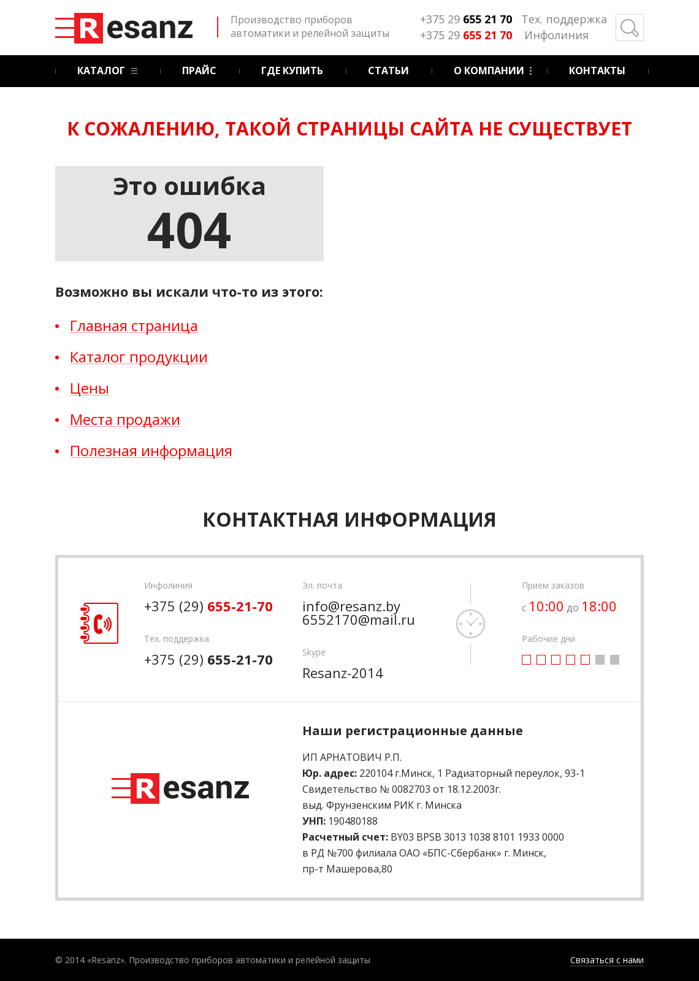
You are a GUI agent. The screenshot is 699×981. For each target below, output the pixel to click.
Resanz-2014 (342, 672)
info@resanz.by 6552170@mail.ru (358, 612)
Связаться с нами (607, 960)
